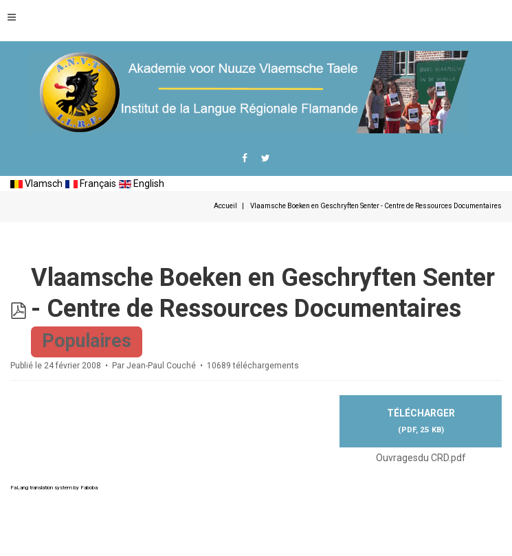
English (141, 183)
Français (90, 183)
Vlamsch (36, 183)
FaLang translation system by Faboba (54, 488)
